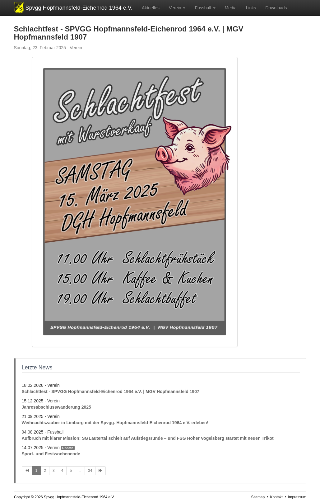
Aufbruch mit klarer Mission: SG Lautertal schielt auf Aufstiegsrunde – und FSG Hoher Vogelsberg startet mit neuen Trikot (148, 438)
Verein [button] (177, 7)
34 (90, 470)
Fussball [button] (205, 7)
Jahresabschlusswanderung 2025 (56, 407)
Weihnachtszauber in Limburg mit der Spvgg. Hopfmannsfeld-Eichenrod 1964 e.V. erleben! (115, 422)
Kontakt (276, 497)
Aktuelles (151, 7)
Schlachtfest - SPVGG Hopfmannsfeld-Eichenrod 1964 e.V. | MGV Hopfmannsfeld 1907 (110, 391)
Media (231, 7)
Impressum (297, 497)
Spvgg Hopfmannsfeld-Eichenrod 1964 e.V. (79, 8)
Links (251, 7)
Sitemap (258, 497)
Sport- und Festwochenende (51, 453)
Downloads (276, 7)
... (79, 470)
